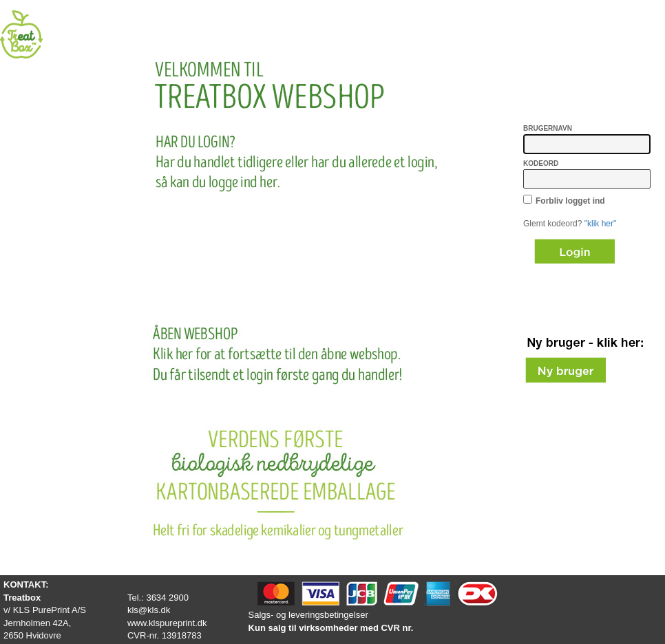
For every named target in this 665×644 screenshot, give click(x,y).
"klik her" (600, 223)
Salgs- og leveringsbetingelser (308, 615)
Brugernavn (547, 128)
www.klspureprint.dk (167, 623)
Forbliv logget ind (570, 201)
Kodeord (540, 163)
